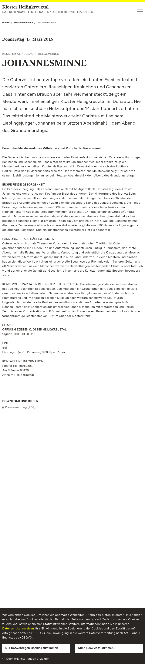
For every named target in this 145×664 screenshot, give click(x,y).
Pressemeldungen (23, 22)
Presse (6, 22)
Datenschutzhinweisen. (18, 628)
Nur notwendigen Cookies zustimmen (31, 648)
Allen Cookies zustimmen (96, 648)
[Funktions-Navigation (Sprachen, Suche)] (140, 9)
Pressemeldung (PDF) (20, 407)
